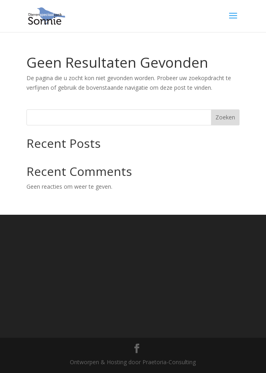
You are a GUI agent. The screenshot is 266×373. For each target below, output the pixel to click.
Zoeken (225, 117)
